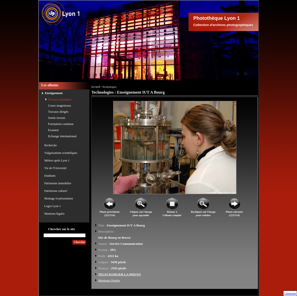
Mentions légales (54, 213)
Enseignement (54, 93)
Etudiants (50, 175)
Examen (53, 130)
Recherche (50, 145)
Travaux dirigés (58, 111)
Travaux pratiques (60, 99)
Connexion (290, 293)
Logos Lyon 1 (52, 206)
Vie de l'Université (55, 168)
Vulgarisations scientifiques (60, 153)
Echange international (62, 136)
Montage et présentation (58, 198)
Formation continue (61, 124)
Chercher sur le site (61, 229)
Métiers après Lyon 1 (56, 160)
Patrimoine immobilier (57, 183)
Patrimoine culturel (55, 191)
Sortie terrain (56, 118)
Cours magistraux (59, 105)
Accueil (95, 86)
